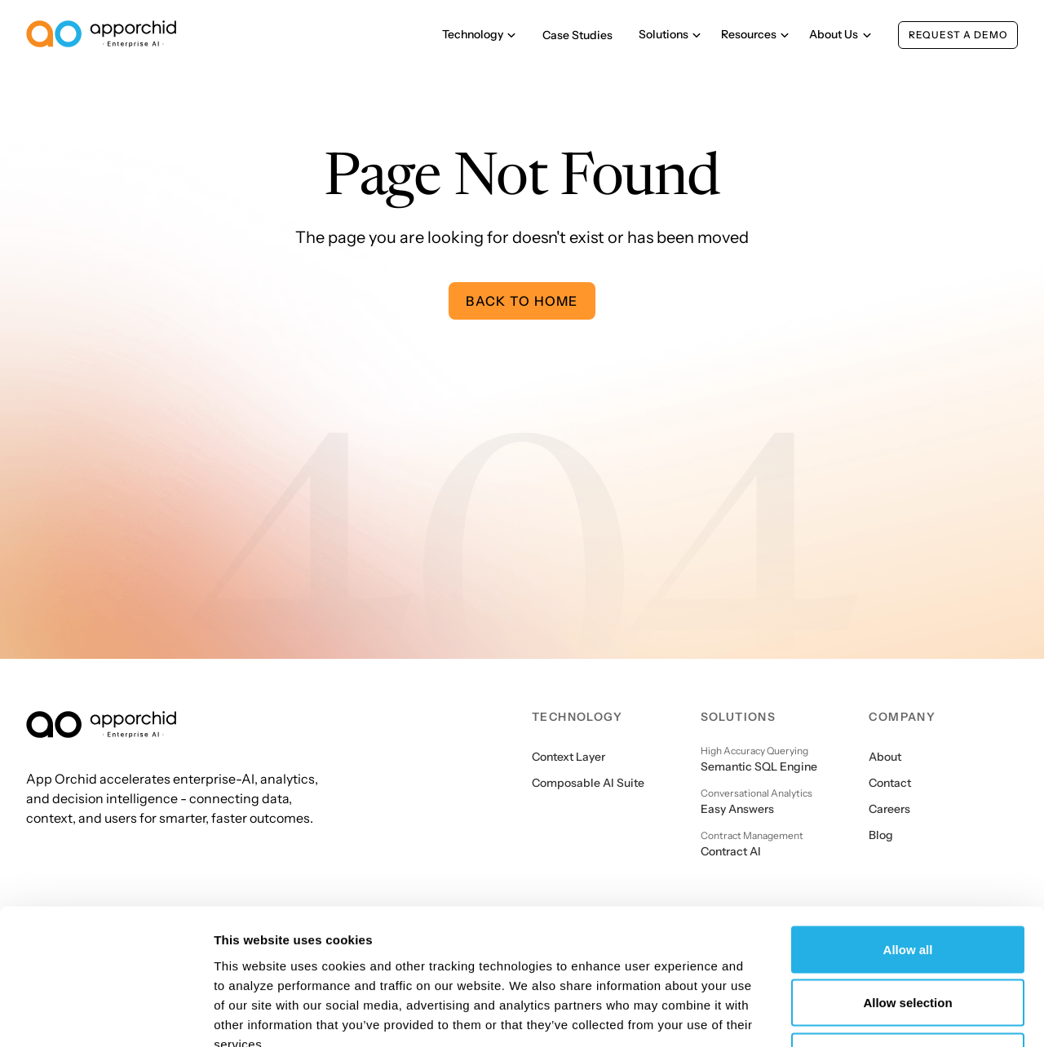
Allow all (908, 833)
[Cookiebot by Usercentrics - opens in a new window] (105, 1015)
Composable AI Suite (588, 782)
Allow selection (907, 887)
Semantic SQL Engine (759, 766)
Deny (908, 940)
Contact (890, 782)
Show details (856, 1015)
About (885, 756)
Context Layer (568, 756)
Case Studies (577, 35)
